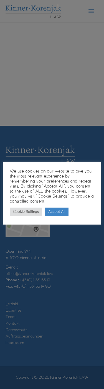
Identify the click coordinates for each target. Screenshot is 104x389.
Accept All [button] (56, 212)
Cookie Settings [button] (26, 212)
